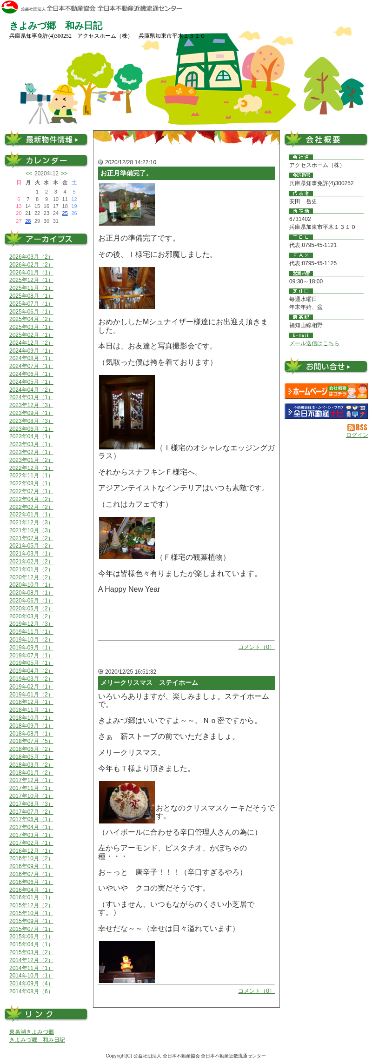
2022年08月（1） (31, 483)
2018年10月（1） (31, 718)
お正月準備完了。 (126, 173)
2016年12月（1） (31, 851)
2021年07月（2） (31, 538)
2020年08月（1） (31, 592)
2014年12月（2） (31, 960)
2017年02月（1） (31, 843)
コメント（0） (256, 647)
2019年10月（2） (31, 639)
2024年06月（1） (31, 374)
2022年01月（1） (31, 514)
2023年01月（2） (31, 460)
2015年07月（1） (31, 929)
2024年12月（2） (31, 343)
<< (29, 173)
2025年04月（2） (31, 319)
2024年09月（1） (31, 351)
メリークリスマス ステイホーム (149, 682)
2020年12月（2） (31, 577)
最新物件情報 (46, 138)
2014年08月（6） (31, 991)
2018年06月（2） (31, 749)
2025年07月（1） (31, 304)
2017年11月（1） (31, 788)
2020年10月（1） (31, 585)
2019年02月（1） (31, 686)
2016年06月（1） (31, 882)
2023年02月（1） (31, 452)
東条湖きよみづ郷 (31, 1032)
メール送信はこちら (314, 343)
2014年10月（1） (31, 975)
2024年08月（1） (31, 358)
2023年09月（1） (31, 413)
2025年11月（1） (31, 288)
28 (28, 221)
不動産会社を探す (326, 411)
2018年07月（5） (31, 741)
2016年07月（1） (31, 874)
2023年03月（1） (31, 444)
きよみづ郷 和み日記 (37, 1040)
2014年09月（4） (31, 983)
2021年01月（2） (31, 569)
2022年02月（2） (31, 507)
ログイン (357, 435)
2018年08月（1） (31, 733)
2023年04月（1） (31, 436)
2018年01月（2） (31, 773)
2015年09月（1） (31, 921)
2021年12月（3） (31, 522)
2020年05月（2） (31, 608)
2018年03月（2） (31, 765)
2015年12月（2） (31, 905)
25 (65, 213)
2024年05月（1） (31, 382)
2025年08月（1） (31, 296)
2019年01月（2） (31, 694)
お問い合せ (326, 367)
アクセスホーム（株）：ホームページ (326, 391)
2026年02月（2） (31, 264)
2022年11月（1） (31, 475)
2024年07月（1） (31, 366)
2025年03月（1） (31, 327)
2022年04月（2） (31, 499)
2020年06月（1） (31, 600)
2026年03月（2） (31, 257)
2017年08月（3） (31, 804)
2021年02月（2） (31, 561)
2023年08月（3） (31, 421)
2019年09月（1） (31, 647)
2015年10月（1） (31, 913)
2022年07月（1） (31, 491)
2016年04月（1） (31, 890)
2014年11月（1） (31, 968)
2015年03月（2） (31, 952)
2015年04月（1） (31, 944)
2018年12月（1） (31, 702)
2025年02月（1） (31, 335)
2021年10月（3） (31, 530)
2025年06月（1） (31, 311)
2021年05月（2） (31, 545)
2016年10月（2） (31, 858)
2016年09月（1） (31, 866)
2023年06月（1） (31, 429)
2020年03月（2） (31, 616)
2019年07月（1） (31, 655)
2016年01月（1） (31, 897)
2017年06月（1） (31, 819)
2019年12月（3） (31, 624)
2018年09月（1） (31, 726)
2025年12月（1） (31, 280)
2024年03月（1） (31, 397)
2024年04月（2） (31, 390)
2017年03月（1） (31, 835)
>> (64, 173)
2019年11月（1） (31, 632)
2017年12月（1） (31, 780)
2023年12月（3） (31, 405)
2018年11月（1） (31, 710)
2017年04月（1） (31, 827)
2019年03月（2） (31, 679)
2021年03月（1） (31, 553)
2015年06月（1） (31, 936)
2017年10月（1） (31, 796)
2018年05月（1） (31, 757)
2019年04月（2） (31, 671)
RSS (357, 427)
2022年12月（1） (31, 468)
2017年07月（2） (31, 812)
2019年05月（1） (31, 663)
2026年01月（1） (31, 272)
